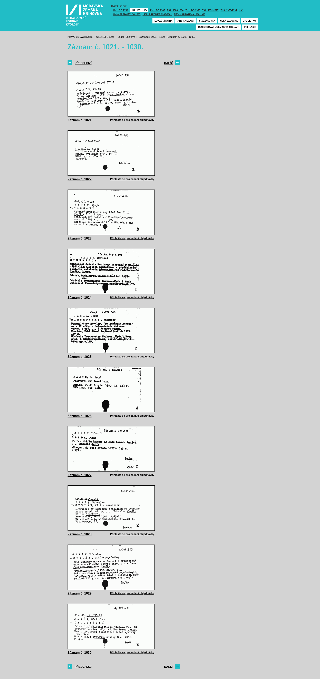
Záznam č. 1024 (79, 297)
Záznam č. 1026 (79, 416)
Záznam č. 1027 (79, 475)
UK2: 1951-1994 (139, 10)
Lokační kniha (163, 21)
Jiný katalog (185, 21)
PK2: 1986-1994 (175, 10)
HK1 (241, 10)
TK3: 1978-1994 (229, 10)
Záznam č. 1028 (79, 534)
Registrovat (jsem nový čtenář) (218, 27)
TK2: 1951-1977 (210, 10)
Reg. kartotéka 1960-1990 (189, 14)
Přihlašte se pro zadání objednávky (132, 120)
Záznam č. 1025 (79, 356)
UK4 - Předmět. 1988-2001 (157, 14)
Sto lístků (249, 21)
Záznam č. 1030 (79, 652)
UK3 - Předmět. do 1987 (126, 14)
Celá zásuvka (229, 21)
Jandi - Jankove (126, 37)
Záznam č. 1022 (79, 179)
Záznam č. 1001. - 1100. (152, 37)
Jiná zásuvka (207, 21)
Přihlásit (250, 27)
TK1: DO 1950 (193, 10)
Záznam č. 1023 (79, 238)
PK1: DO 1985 (157, 10)
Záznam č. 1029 (79, 593)
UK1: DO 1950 (120, 10)
